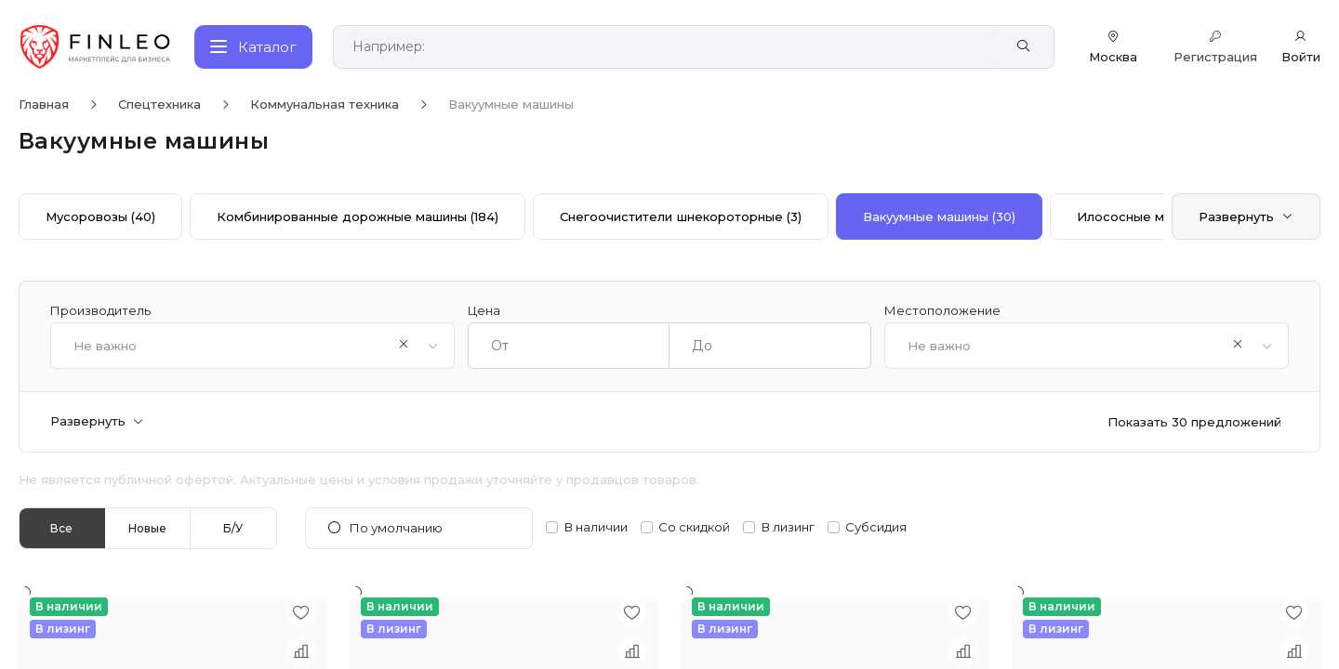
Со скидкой (694, 527)
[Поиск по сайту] (673, 47)
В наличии (596, 527)
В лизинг (788, 527)
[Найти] (1023, 46)
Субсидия (876, 527)
